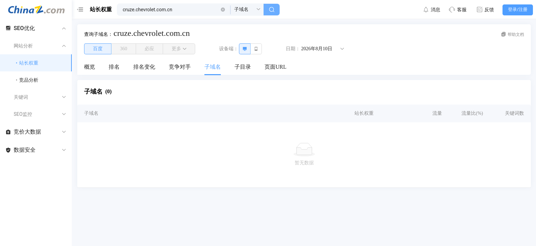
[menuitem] (89, 67)
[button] (223, 10)
